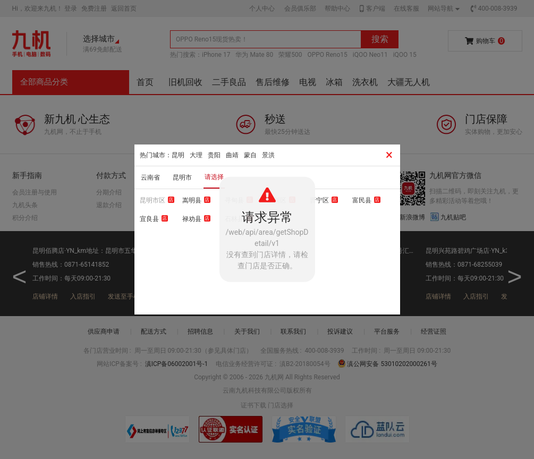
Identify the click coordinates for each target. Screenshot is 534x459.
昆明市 (182, 177)
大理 (196, 155)
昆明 (178, 155)
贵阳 (214, 155)
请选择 (214, 177)
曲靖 (232, 155)
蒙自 (250, 155)
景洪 (268, 155)
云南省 (150, 177)
